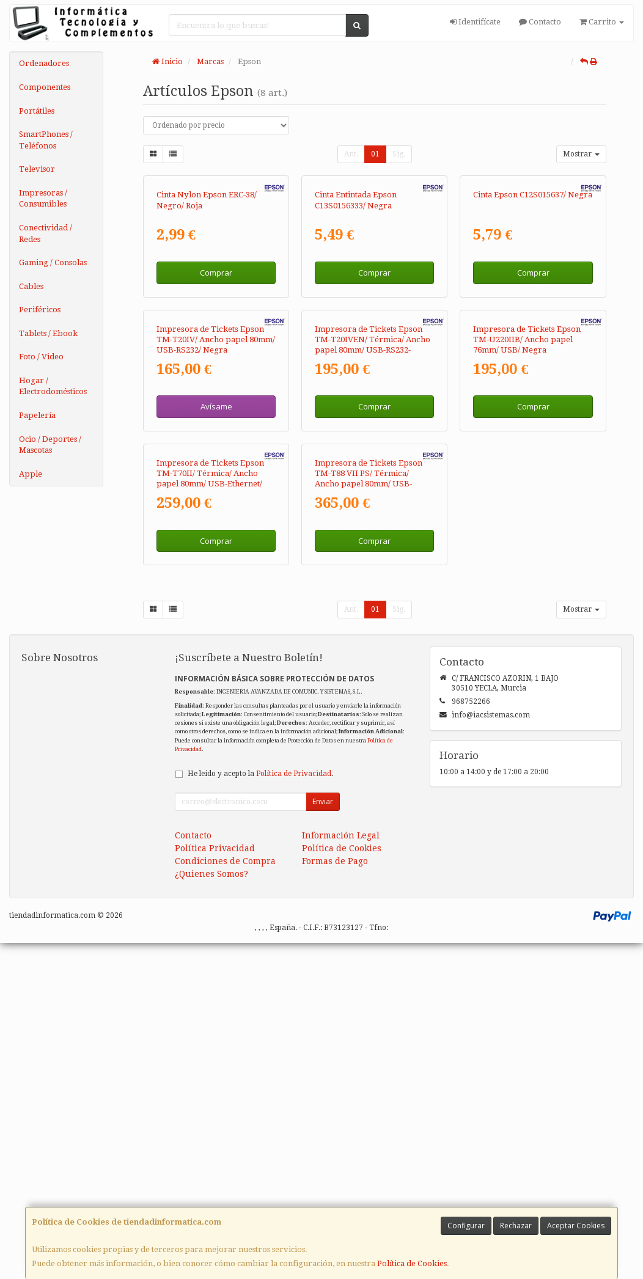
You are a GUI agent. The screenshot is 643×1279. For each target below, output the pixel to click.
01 (375, 154)
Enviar (322, 1137)
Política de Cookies (412, 1263)
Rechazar (516, 1225)
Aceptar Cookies (575, 1225)
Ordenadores (44, 63)
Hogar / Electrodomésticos (53, 386)
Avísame (216, 630)
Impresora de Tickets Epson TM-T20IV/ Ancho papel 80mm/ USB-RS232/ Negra (215, 563)
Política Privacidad (215, 1184)
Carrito (601, 21)
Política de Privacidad (293, 1109)
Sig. (398, 154)
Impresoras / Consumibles (43, 198)
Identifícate (475, 21)
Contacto (540, 21)
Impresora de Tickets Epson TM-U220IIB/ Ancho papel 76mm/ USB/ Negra (527, 563)
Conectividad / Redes (45, 233)
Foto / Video (41, 356)
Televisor (37, 169)
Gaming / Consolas (53, 262)
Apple (30, 473)
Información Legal (341, 1171)
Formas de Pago (335, 1197)
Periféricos (40, 309)
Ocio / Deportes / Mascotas (50, 444)
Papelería (37, 415)
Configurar (466, 1225)
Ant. (351, 154)
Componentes (44, 87)
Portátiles (36, 110)
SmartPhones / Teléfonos (46, 140)
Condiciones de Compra (225, 1197)
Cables (31, 286)
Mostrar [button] (581, 154)
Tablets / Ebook (48, 333)
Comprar (216, 384)
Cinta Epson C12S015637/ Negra (532, 307)
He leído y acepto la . (260, 1109)
